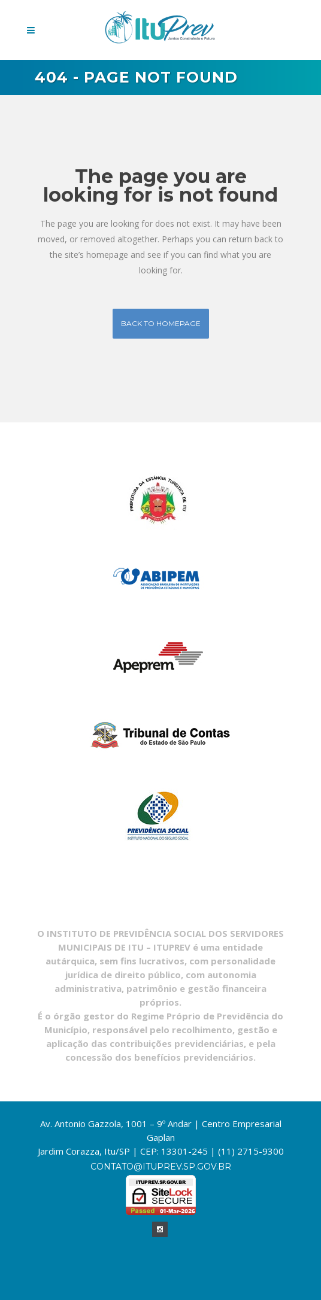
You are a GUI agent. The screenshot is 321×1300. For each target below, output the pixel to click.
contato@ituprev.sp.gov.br (160, 1166)
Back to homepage (161, 323)
